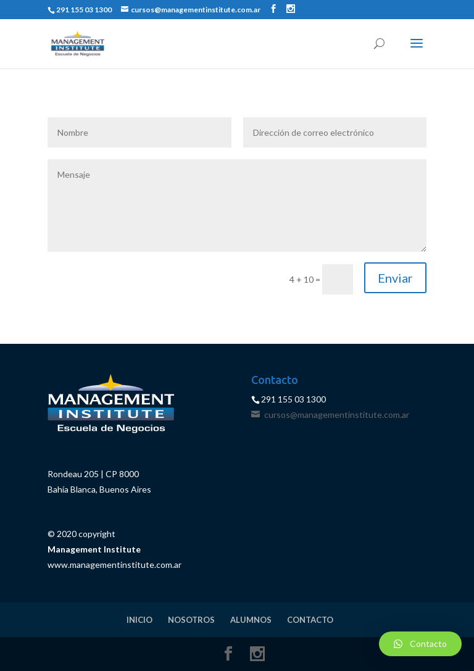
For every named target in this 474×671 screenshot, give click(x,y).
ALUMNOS (251, 620)
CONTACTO (310, 620)
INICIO (139, 620)
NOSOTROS (191, 620)
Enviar (395, 277)
